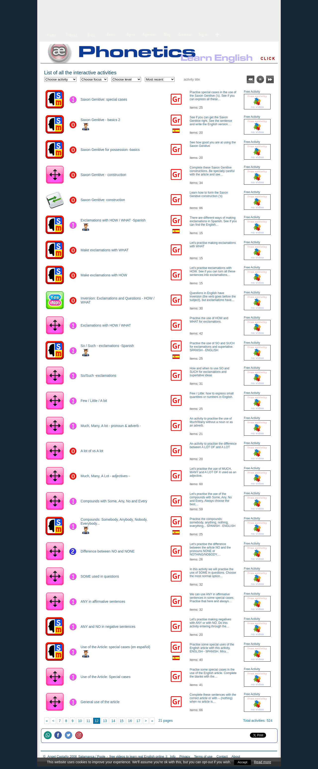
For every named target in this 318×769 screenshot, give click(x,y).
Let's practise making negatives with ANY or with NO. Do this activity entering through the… (210, 623)
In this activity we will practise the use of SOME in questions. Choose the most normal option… (213, 572)
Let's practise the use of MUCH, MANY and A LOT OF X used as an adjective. (213, 472)
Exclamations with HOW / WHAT (106, 325)
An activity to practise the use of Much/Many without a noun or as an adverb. (211, 422)
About (236, 756)
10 (80, 721)
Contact (222, 756)
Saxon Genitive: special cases (104, 99)
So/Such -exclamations (99, 376)
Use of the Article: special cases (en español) (115, 647)
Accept (242, 762)
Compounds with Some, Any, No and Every (114, 501)
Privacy (184, 756)
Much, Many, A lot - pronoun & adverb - (111, 426)
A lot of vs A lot (92, 451)
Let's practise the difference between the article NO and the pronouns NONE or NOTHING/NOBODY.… (210, 549)
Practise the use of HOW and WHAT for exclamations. (209, 319)
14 (113, 721)
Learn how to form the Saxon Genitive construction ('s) (209, 194)
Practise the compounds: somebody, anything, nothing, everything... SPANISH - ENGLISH (213, 522)
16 (130, 721)
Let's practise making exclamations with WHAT (213, 244)
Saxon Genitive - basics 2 (100, 120)
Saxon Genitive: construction (103, 200)
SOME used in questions (100, 576)
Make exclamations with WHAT (105, 250)
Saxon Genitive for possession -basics (110, 150)
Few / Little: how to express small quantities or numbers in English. (212, 395)
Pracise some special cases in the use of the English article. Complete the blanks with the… (213, 673)
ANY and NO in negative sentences (108, 627)
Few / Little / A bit (94, 401)
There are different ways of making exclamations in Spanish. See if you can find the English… (213, 221)
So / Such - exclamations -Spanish (107, 346)
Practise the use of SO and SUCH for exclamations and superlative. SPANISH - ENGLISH (212, 347)
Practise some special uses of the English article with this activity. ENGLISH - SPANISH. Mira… (212, 648)
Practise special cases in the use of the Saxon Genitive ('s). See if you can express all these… (213, 95)
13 (105, 721)
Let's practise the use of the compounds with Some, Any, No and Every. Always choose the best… (211, 499)
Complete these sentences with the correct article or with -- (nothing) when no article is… (213, 698)
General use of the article (100, 702)
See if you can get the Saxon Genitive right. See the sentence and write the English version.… (211, 121)
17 (138, 721)
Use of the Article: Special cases (105, 677)
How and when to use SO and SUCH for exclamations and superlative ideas (209, 372)
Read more (263, 762)
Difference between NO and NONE (108, 551)
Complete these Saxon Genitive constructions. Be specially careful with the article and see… (212, 171)
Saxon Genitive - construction (103, 175)
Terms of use (203, 756)
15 (122, 721)
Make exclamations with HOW (104, 275)
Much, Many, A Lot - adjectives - (105, 476)
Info (173, 756)
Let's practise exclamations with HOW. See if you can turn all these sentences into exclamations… (212, 271)
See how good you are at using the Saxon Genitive (213, 144)
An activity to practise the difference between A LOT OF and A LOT (213, 445)
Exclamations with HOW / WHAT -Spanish (113, 220)
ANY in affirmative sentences (103, 601)
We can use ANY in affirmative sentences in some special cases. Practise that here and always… (212, 598)
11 (88, 721)
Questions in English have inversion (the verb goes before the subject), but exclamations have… (213, 296)
